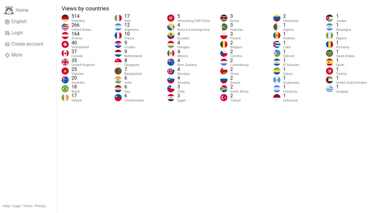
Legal (16, 206)
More (13, 55)
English (16, 22)
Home (16, 10)
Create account (24, 44)
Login (14, 33)
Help (6, 206)
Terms (27, 206)
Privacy (40, 206)
